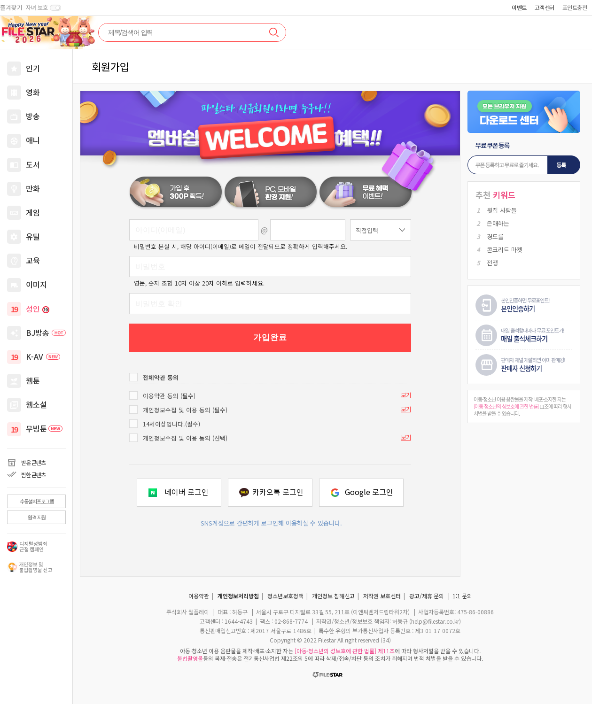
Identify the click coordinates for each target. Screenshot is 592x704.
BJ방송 (46, 332)
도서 (33, 164)
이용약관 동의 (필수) (169, 395)
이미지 (36, 284)
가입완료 (270, 337)
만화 (33, 188)
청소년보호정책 (285, 596)
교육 (33, 260)
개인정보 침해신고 (333, 596)
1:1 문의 (462, 596)
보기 (406, 395)
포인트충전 (574, 7)
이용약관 (198, 596)
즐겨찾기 (11, 7)
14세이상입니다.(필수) (171, 423)
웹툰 (33, 380)
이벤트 (519, 7)
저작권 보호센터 (382, 596)
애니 (33, 140)
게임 (33, 212)
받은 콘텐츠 (33, 462)
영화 (33, 92)
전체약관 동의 (161, 377)
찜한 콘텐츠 (33, 475)
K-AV (43, 356)
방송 (33, 116)
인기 (33, 68)
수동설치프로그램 (37, 501)
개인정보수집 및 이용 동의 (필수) (185, 409)
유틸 (33, 236)
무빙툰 (44, 428)
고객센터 (544, 7)
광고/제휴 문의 (426, 596)
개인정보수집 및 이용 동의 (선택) (185, 437)
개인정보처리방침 (238, 596)
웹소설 (36, 404)
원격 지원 (37, 517)
